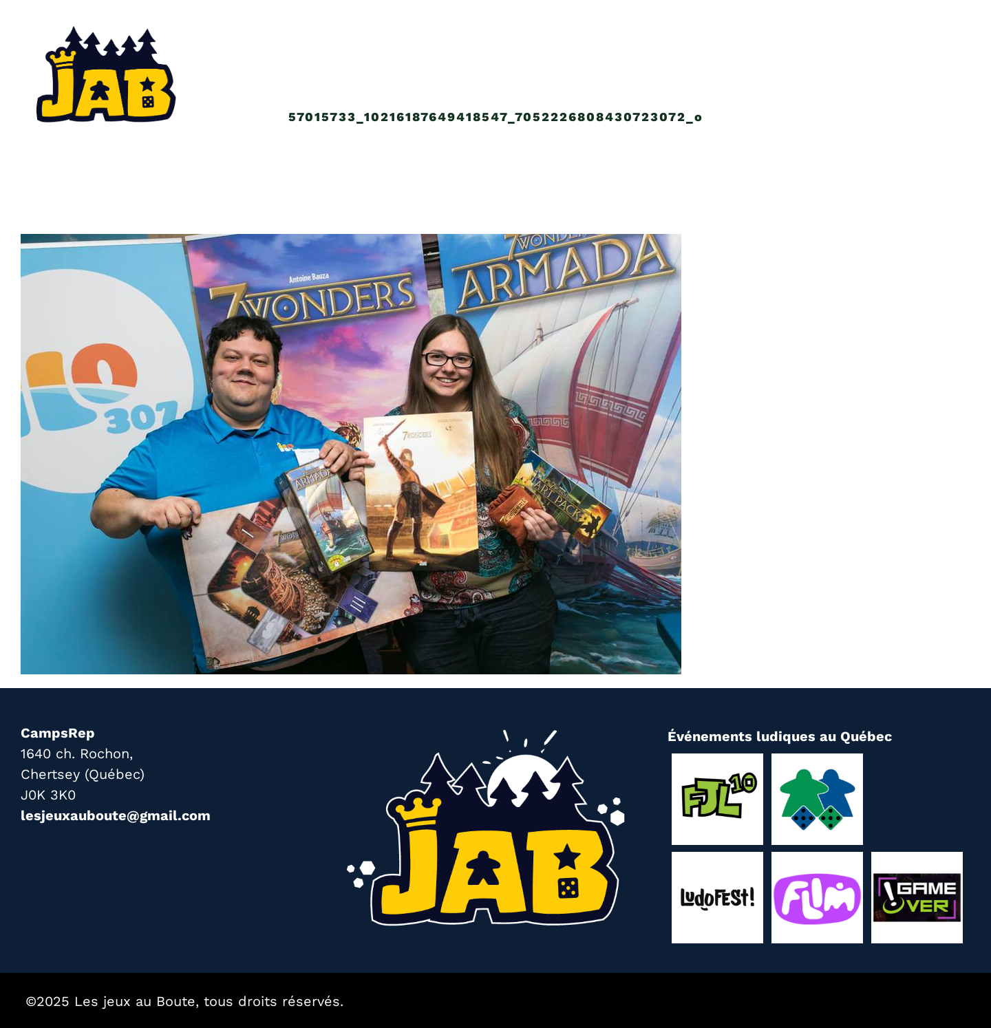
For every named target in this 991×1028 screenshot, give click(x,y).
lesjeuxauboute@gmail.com (116, 815)
